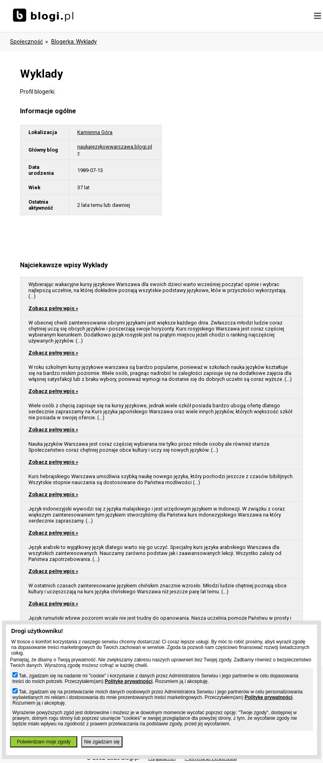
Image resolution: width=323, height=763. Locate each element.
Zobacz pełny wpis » (53, 308)
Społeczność (26, 41)
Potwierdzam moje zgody (43, 742)
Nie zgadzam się (102, 742)
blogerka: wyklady (74, 41)
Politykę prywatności (128, 681)
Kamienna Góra (94, 132)
